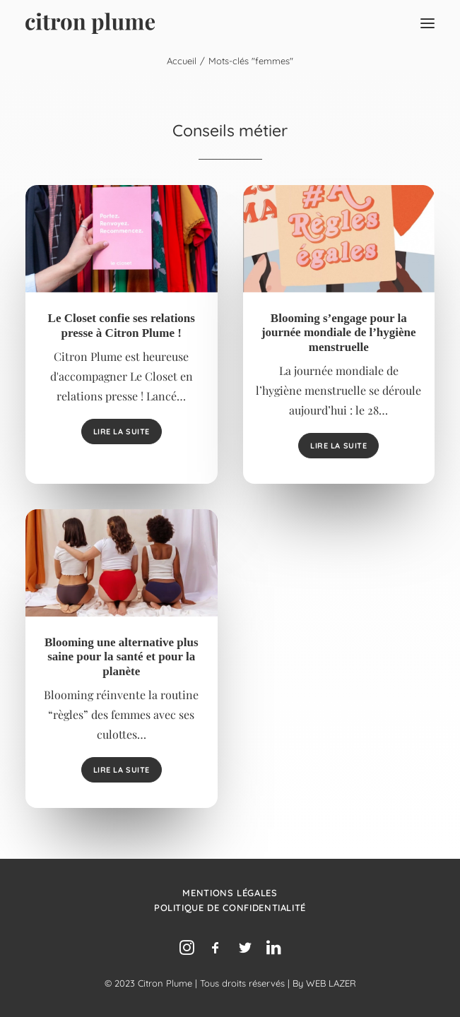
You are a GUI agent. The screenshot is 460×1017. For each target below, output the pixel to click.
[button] (427, 23)
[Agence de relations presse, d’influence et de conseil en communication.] (90, 23)
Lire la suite (121, 431)
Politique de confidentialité (230, 907)
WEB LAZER (331, 983)
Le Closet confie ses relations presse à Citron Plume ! (121, 325)
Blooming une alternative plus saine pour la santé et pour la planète (122, 657)
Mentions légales (229, 892)
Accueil (181, 60)
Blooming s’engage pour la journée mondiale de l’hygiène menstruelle (338, 332)
